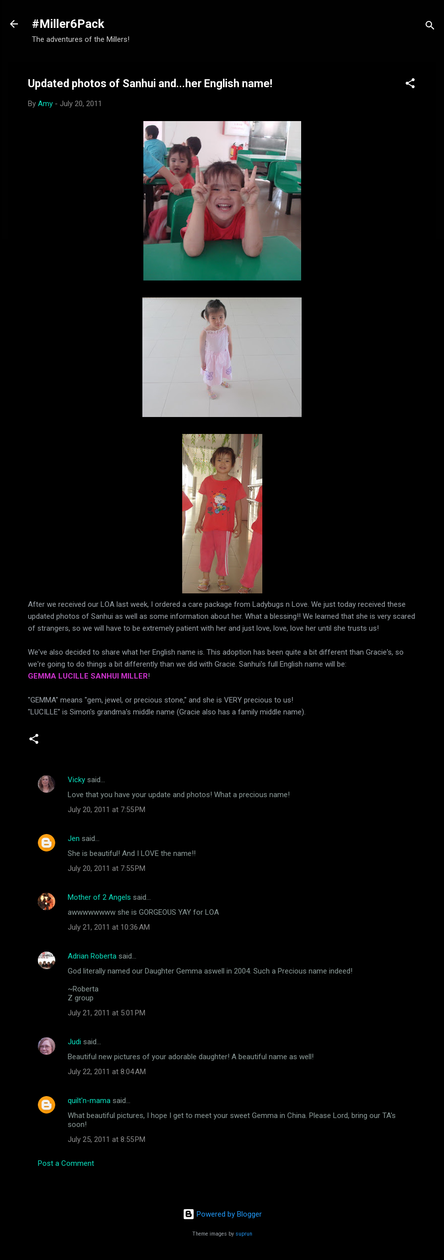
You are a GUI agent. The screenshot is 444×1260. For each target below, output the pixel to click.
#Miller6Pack (68, 24)
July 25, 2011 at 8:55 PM (106, 1139)
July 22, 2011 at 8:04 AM (107, 1071)
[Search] (430, 27)
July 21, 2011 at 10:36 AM (109, 927)
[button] (410, 85)
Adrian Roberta (92, 956)
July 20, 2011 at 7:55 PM (106, 809)
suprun (243, 1234)
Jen (74, 838)
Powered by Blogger (222, 1214)
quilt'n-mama (89, 1100)
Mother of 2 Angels (99, 897)
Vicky (76, 779)
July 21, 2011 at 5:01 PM (106, 1012)
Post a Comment (66, 1163)
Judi (74, 1041)
